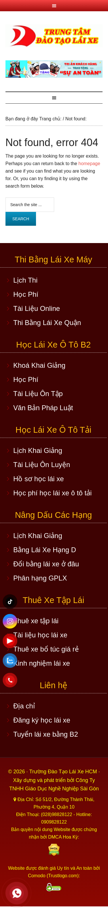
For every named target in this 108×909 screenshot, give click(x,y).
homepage (89, 163)
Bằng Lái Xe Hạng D (44, 550)
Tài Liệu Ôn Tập (38, 393)
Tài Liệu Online (36, 308)
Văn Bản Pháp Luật (43, 408)
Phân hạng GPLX (40, 578)
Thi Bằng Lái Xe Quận (47, 322)
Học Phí (25, 294)
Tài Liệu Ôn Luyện (41, 465)
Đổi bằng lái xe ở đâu (46, 564)
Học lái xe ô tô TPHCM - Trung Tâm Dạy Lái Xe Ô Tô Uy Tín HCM (54, 36)
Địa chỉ (24, 706)
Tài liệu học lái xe (40, 635)
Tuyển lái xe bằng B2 (45, 734)
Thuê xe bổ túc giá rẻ (46, 649)
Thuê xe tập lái (35, 621)
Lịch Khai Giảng (37, 450)
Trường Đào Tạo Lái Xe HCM (63, 771)
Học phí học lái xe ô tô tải (52, 493)
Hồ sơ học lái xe (38, 479)
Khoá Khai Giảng (39, 365)
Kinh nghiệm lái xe (41, 663)
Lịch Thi (25, 280)
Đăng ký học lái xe (41, 720)
